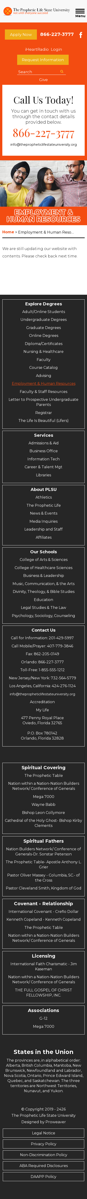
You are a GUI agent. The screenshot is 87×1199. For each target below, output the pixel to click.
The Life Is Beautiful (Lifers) (43, 420)
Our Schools (43, 551)
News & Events (43, 513)
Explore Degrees (43, 304)
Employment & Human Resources (43, 383)
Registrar (43, 413)
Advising (43, 375)
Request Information (43, 59)
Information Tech (43, 459)
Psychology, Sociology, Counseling (43, 616)
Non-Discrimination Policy (43, 1155)
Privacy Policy (43, 1144)
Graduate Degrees (43, 328)
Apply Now (21, 34)
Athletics (43, 497)
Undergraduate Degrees (43, 319)
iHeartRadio (37, 49)
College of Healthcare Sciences (43, 568)
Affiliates (44, 537)
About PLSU (44, 489)
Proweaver (55, 1122)
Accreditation (42, 702)
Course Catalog (43, 367)
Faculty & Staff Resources (43, 391)
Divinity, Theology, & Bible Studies (43, 591)
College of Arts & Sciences (44, 559)
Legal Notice (43, 1133)
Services (43, 435)
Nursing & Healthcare (43, 351)
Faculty (44, 359)
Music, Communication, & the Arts (43, 584)
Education (43, 600)
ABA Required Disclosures (43, 1166)
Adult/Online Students (43, 312)
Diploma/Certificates (43, 344)
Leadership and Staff (43, 529)
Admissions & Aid (44, 443)
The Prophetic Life (43, 505)
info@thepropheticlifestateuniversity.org (43, 144)
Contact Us (43, 630)
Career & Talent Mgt (43, 467)
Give (43, 79)
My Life (42, 710)
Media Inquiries (43, 521)
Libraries (43, 475)
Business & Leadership (43, 575)
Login (56, 49)
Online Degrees (43, 335)
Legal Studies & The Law (43, 607)
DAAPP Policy (43, 1176)
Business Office (43, 451)
